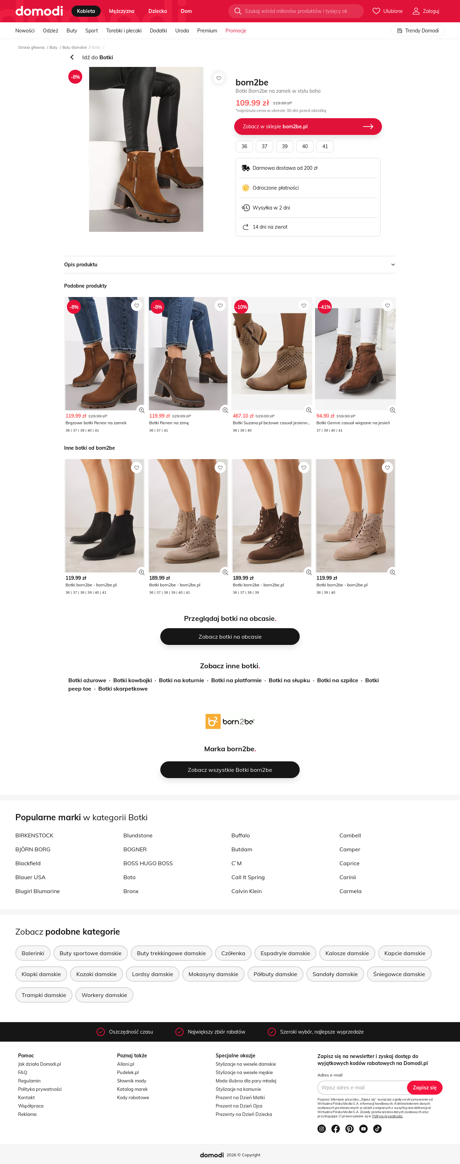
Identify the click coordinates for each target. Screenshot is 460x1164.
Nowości (24, 31)
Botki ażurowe (87, 680)
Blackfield (28, 863)
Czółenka (233, 953)
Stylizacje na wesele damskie (246, 1064)
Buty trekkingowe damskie (171, 953)
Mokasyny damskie (213, 974)
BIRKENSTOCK (34, 835)
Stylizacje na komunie (238, 1089)
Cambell (350, 835)
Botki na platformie (236, 680)
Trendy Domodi (418, 31)
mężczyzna (122, 11)
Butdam (241, 849)
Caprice (349, 863)
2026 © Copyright (243, 1154)
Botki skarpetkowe (123, 688)
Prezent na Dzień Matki (240, 1097)
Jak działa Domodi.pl (39, 1064)
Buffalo (240, 835)
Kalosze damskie (347, 953)
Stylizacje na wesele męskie (244, 1072)
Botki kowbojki (132, 680)
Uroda (182, 31)
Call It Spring (248, 877)
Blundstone (138, 835)
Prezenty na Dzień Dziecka (244, 1114)
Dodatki (158, 31)
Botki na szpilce (337, 680)
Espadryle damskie (285, 953)
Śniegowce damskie (399, 974)
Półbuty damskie (275, 974)
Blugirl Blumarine (37, 891)
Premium (207, 31)
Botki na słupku (289, 680)
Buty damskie (74, 47)
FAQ (22, 1072)
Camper (349, 849)
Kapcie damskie (405, 953)
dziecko (157, 11)
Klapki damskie (41, 974)
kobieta (86, 11)
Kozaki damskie (96, 974)
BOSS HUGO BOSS (148, 863)
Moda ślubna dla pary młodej (246, 1080)
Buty (72, 31)
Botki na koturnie (181, 680)
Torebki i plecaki (123, 31)
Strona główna (31, 47)
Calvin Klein (246, 891)
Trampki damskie (44, 994)
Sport (91, 31)
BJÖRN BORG (33, 849)
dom (186, 11)
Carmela (350, 891)
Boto (129, 877)
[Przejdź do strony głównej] (39, 11)
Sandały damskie (335, 974)
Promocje (235, 31)
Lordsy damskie (152, 974)
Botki (96, 47)
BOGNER (135, 849)
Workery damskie (104, 994)
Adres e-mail (330, 1075)
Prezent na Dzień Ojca (239, 1106)
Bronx (131, 891)
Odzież (50, 31)
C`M (236, 863)
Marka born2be (229, 748)
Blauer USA (30, 877)
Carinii (347, 877)
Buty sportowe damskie (91, 953)
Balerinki (33, 953)
